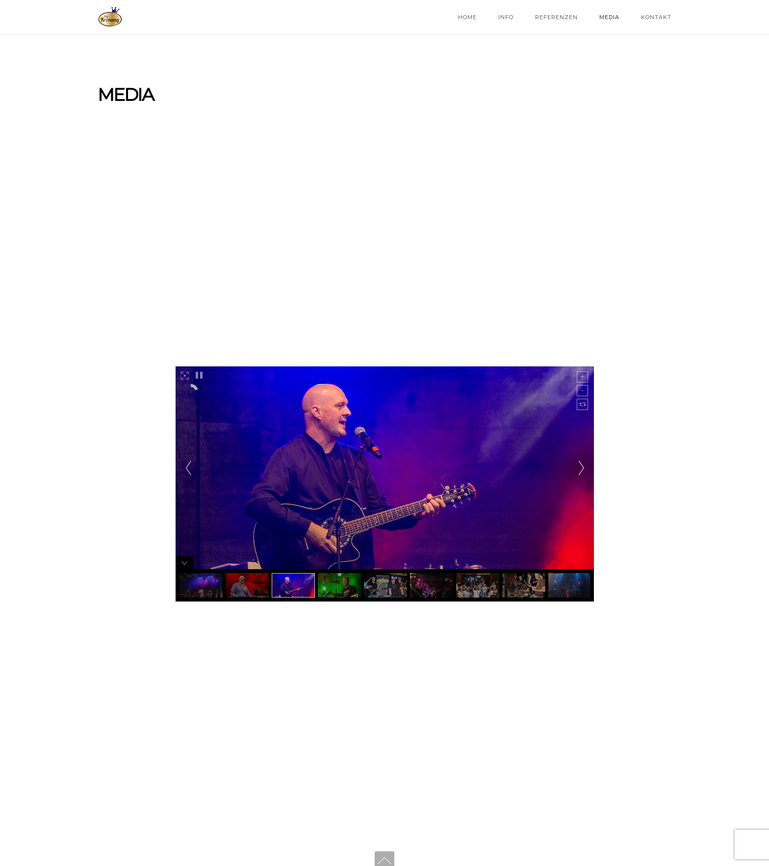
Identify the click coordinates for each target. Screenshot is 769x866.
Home (467, 17)
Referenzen (556, 17)
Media (609, 17)
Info (505, 17)
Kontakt (656, 17)
